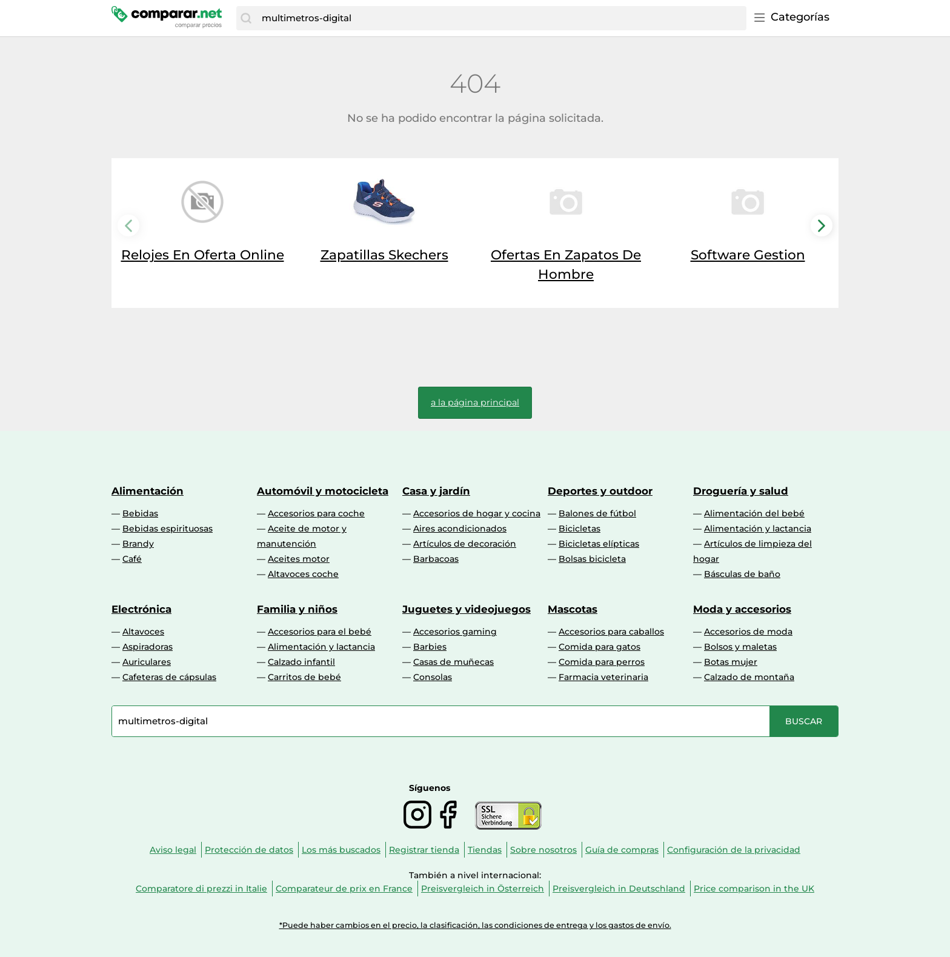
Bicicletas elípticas (599, 543)
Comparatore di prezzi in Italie (201, 888)
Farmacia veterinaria (603, 677)
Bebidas (140, 513)
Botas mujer (730, 661)
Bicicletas (579, 528)
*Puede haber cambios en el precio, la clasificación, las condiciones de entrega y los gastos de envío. (475, 925)
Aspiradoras (147, 646)
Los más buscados (341, 849)
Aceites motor (299, 558)
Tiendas (485, 849)
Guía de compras (622, 849)
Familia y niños (297, 609)
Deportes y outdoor (600, 491)
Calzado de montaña (749, 677)
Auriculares (146, 661)
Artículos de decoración (464, 543)
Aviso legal (173, 849)
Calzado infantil (301, 661)
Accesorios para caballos (611, 631)
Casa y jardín (436, 491)
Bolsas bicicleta (592, 558)
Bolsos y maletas (740, 646)
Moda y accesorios (742, 609)
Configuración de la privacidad (733, 849)
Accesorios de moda (748, 631)
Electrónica (141, 609)
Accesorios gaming (455, 631)
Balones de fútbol (597, 513)
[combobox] (501, 18)
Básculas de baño (742, 574)
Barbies (430, 646)
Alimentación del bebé (754, 513)
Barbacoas (436, 558)
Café (132, 558)
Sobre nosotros (543, 849)
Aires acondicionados (460, 528)
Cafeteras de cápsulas (169, 677)
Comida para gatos (599, 646)
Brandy (138, 543)
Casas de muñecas (453, 661)
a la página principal (475, 402)
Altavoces (143, 631)
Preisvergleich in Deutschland (619, 888)
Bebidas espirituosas (167, 528)
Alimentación (147, 491)
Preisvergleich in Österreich (482, 888)
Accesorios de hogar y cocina (476, 513)
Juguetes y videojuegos (466, 609)
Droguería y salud (740, 491)
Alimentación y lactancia (757, 528)
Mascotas (572, 609)
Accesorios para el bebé (319, 631)
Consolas (432, 677)
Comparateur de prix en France (344, 888)
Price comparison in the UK (754, 888)
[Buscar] (246, 18)
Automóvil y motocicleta (322, 491)
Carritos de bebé (304, 677)
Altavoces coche (303, 574)
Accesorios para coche (316, 513)
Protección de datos (249, 849)
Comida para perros (602, 661)
